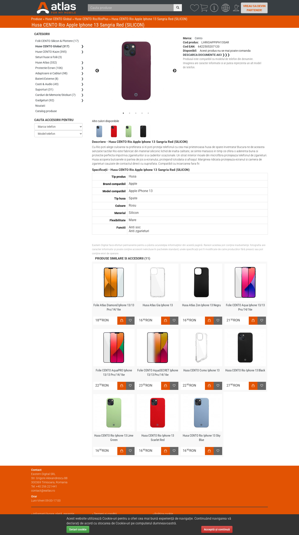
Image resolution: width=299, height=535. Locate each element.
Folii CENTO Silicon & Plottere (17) (57, 41)
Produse (36, 19)
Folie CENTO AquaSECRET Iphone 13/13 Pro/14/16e (157, 373)
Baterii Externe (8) (46, 78)
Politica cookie (163, 513)
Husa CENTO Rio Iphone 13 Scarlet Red (157, 438)
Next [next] (175, 71)
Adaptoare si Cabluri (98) (51, 73)
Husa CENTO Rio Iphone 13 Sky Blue (201, 438)
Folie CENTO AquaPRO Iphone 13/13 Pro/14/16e (114, 373)
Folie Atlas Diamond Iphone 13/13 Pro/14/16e (113, 307)
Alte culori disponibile (105, 121)
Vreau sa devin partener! (254, 8)
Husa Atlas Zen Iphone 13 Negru (201, 305)
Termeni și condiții (105, 513)
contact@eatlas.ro (43, 490)
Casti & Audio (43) (47, 84)
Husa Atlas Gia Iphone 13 (158, 305)
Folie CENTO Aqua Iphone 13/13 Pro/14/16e (245, 307)
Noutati (40, 105)
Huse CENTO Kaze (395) (51, 51)
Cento (198, 38)
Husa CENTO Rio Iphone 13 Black (245, 370)
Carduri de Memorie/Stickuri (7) (55, 95)
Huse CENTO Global (58, 19)
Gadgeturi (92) (44, 100)
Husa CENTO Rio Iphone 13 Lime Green (113, 438)
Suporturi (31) (44, 89)
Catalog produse (46, 111)
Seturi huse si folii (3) (48, 57)
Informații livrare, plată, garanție (53, 513)
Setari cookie (78, 529)
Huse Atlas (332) (46, 62)
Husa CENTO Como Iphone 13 (201, 370)
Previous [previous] (97, 71)
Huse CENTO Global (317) (52, 46)
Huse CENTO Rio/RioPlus (91, 19)
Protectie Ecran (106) (49, 68)
